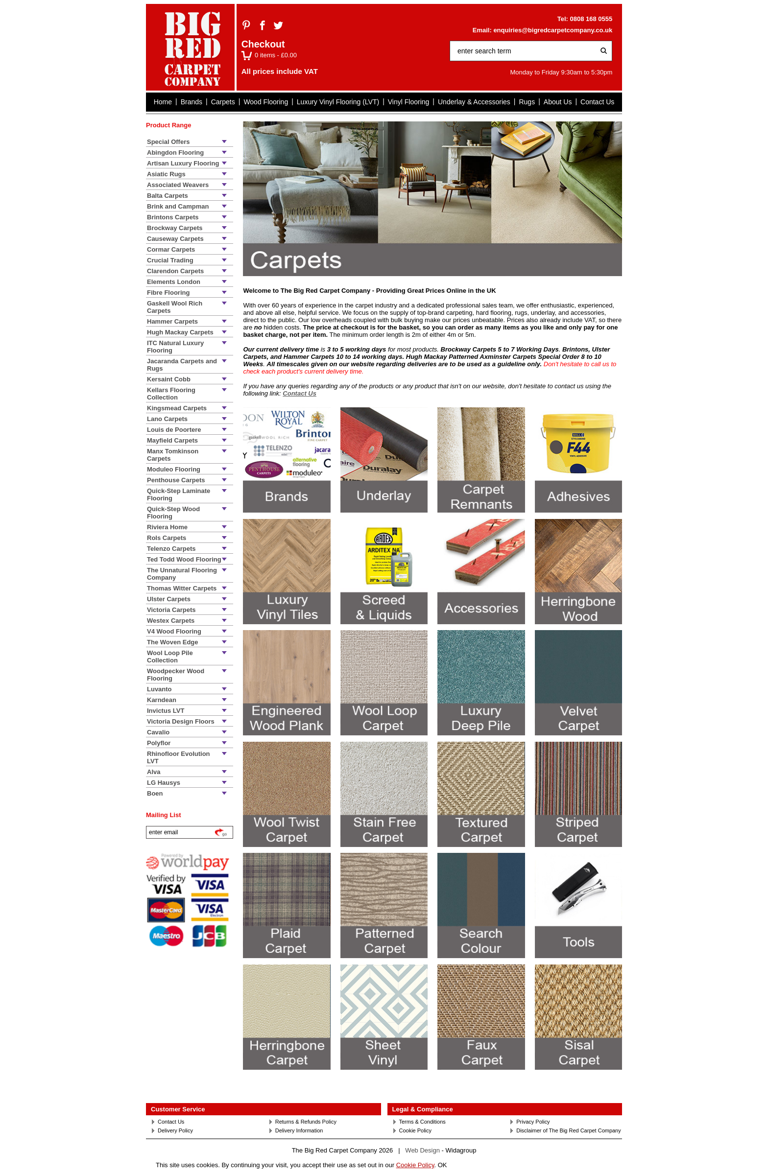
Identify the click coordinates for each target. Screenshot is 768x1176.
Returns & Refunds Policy (305, 1122)
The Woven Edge (172, 642)
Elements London (173, 281)
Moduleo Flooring (173, 469)
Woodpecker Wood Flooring (175, 674)
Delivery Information (299, 1130)
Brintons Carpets (172, 217)
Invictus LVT (165, 710)
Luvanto (159, 689)
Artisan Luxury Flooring (183, 163)
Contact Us (597, 102)
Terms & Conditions (422, 1122)
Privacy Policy (533, 1122)
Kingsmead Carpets (177, 408)
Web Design (422, 1150)
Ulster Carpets (169, 599)
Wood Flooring (265, 102)
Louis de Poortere (174, 429)
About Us (558, 102)
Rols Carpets (166, 537)
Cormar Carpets (171, 249)
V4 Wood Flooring (174, 631)
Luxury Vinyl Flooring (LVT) (338, 102)
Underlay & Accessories (474, 102)
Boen (155, 793)
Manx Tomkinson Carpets (172, 454)
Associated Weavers (178, 184)
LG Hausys (163, 782)
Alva (153, 772)
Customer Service (178, 1109)
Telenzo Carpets (171, 548)
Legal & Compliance (422, 1109)
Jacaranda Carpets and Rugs (182, 364)
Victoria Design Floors (181, 721)
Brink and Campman (178, 206)
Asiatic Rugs (166, 174)
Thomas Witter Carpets (181, 588)
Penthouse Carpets (176, 480)
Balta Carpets (167, 195)
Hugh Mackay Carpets (180, 332)
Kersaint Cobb (169, 379)
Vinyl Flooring (409, 102)
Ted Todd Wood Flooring (184, 559)
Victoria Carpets (171, 609)
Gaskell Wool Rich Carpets (174, 307)
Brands (191, 102)
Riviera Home (167, 527)
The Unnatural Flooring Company (182, 573)
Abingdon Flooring (175, 152)
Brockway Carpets (174, 228)
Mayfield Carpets (172, 440)
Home (163, 102)
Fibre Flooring (168, 292)
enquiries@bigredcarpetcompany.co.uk (552, 30)
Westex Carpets (170, 620)
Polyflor (158, 743)
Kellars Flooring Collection (171, 393)
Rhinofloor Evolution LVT (178, 757)
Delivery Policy (175, 1130)
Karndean (161, 700)
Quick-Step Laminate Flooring (178, 494)
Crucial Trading (170, 260)
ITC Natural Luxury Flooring (175, 346)
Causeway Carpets (175, 238)
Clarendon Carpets (175, 271)
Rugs (527, 102)
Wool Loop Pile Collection (170, 656)
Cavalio (158, 732)
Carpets (223, 102)
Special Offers (168, 141)
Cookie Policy (415, 1130)
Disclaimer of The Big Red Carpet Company (568, 1130)
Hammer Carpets (172, 321)
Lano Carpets (167, 419)
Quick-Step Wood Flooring (173, 512)
